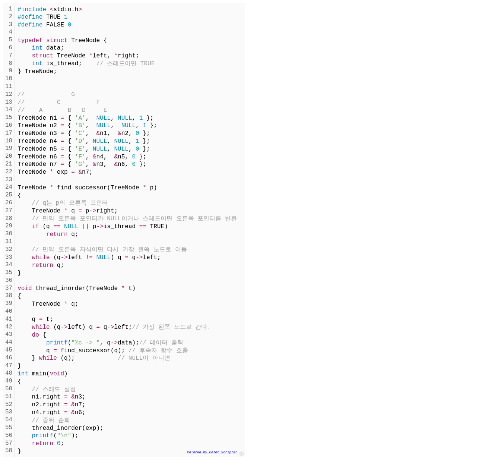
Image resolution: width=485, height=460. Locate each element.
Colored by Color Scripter (212, 452)
